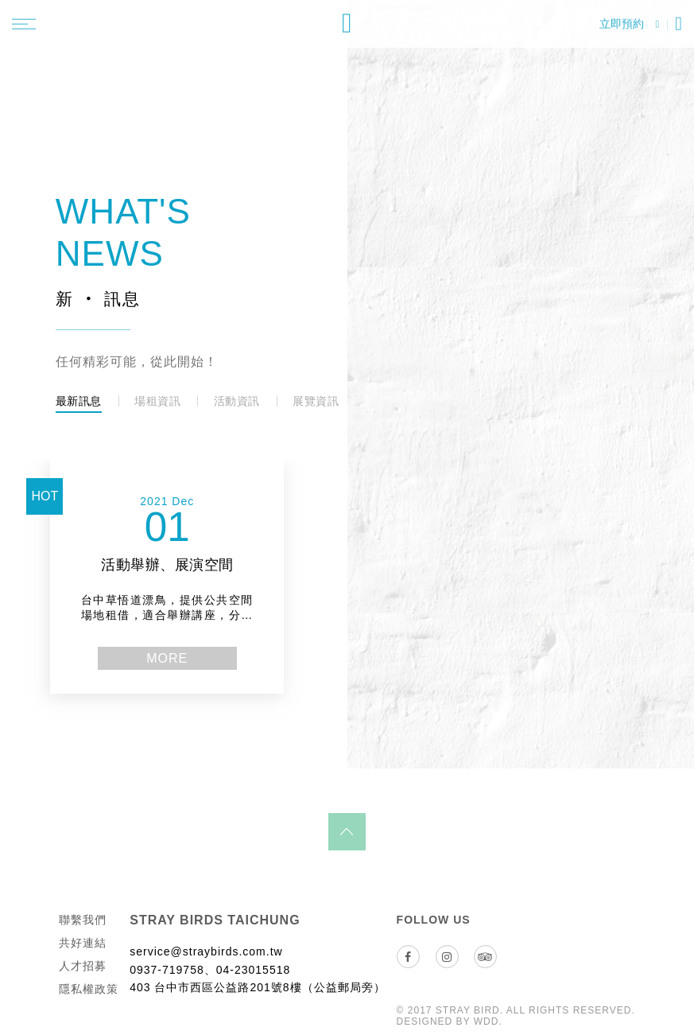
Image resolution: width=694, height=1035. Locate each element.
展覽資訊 (316, 401)
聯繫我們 (83, 927)
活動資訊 (237, 401)
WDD (486, 1029)
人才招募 (83, 973)
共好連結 (83, 950)
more (192, 666)
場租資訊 (157, 401)
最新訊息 (79, 401)
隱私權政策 (88, 996)
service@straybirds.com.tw (206, 959)
